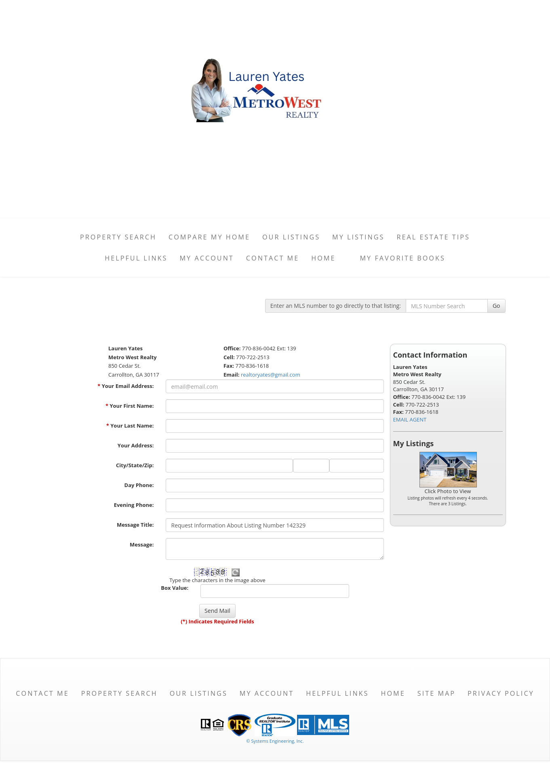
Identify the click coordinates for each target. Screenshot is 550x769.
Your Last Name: (130, 425)
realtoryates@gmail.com (270, 374)
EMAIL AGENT (410, 419)
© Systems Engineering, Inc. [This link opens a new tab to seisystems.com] (274, 741)
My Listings (358, 237)
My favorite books (402, 258)
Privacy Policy (501, 693)
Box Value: (174, 587)
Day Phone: (139, 485)
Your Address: (136, 445)
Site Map (436, 693)
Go (496, 305)
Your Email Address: (125, 386)
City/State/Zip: (135, 465)
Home (323, 258)
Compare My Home (209, 237)
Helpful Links (136, 258)
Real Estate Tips (433, 237)
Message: (142, 544)
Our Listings (291, 237)
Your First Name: (129, 405)
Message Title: (135, 524)
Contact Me (272, 258)
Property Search (118, 237)
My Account (206, 258)
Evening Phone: (134, 504)
